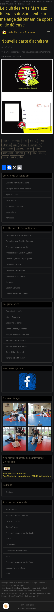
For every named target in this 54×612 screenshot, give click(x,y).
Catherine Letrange (14, 323)
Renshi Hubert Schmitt (15, 358)
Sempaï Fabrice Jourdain (16, 340)
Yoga (8, 556)
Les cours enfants (13, 265)
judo (25, 141)
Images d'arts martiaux (15, 568)
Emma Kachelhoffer (14, 311)
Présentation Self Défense (17, 515)
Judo (8, 574)
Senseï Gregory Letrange (16, 329)
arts (15, 145)
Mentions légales (27, 605)
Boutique (9, 492)
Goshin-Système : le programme (20, 259)
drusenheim (8, 149)
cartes (41, 141)
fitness (42, 153)
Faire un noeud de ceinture (17, 294)
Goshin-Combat (13, 288)
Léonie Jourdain (13, 317)
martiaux (23, 145)
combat (6, 141)
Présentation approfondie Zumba (20, 533)
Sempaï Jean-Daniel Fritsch (17, 335)
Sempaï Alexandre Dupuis (16, 346)
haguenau (20, 149)
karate (37, 149)
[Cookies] (6, 606)
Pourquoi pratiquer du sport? (18, 189)
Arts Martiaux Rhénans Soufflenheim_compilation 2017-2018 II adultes (27, 475)
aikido (29, 149)
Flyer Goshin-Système (15, 276)
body (34, 153)
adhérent (7, 145)
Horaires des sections (15, 206)
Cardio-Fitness (12, 545)
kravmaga (16, 141)
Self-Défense (11, 510)
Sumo (8, 539)
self (27, 153)
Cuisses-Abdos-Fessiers (16, 550)
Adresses (10, 218)
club (21, 157)
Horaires (9, 282)
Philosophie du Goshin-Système (19, 253)
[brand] (19, 32)
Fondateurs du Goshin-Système (19, 241)
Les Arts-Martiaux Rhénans (17, 183)
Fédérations (11, 200)
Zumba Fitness (12, 527)
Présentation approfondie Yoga (19, 562)
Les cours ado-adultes (15, 270)
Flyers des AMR (12, 195)
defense (19, 153)
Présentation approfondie (17, 247)
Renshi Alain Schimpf (15, 352)
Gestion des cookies (27, 609)
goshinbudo (8, 153)
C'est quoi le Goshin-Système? (19, 235)
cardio (5, 157)
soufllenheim (35, 145)
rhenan (33, 141)
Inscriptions (11, 212)
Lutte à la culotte (13, 521)
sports (14, 157)
